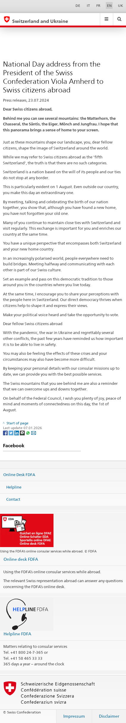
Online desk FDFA (21, 559)
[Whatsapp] (28, 432)
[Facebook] (6, 432)
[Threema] (23, 432)
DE (77, 5)
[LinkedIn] (17, 432)
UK (120, 5)
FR (98, 5)
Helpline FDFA (17, 633)
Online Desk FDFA (19, 474)
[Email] (33, 432)
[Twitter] (11, 432)
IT (88, 5)
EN (109, 5)
